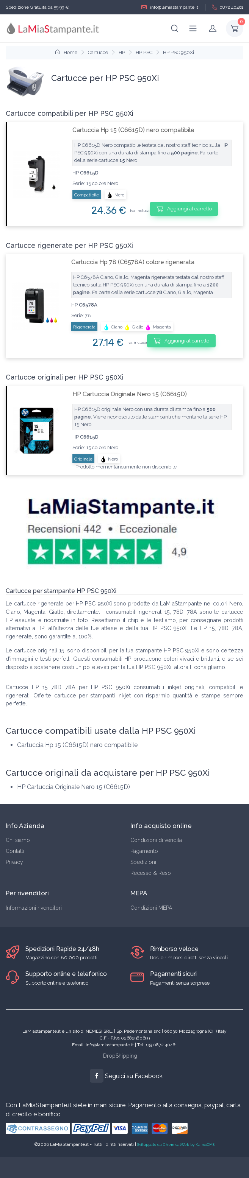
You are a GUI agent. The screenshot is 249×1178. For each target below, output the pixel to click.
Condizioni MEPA (151, 908)
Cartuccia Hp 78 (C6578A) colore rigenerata (132, 262)
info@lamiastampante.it (169, 7)
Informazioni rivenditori (34, 908)
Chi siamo (18, 840)
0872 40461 (227, 7)
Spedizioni (143, 862)
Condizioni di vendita (156, 840)
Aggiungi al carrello (184, 208)
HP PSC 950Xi (178, 52)
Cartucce (98, 52)
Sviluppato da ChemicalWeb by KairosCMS (176, 1144)
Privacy (14, 862)
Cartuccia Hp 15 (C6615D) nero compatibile (133, 130)
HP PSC (144, 52)
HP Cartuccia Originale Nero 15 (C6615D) (129, 394)
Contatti (15, 851)
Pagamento (144, 851)
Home (66, 52)
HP (122, 52)
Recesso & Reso (150, 873)
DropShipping (120, 1056)
